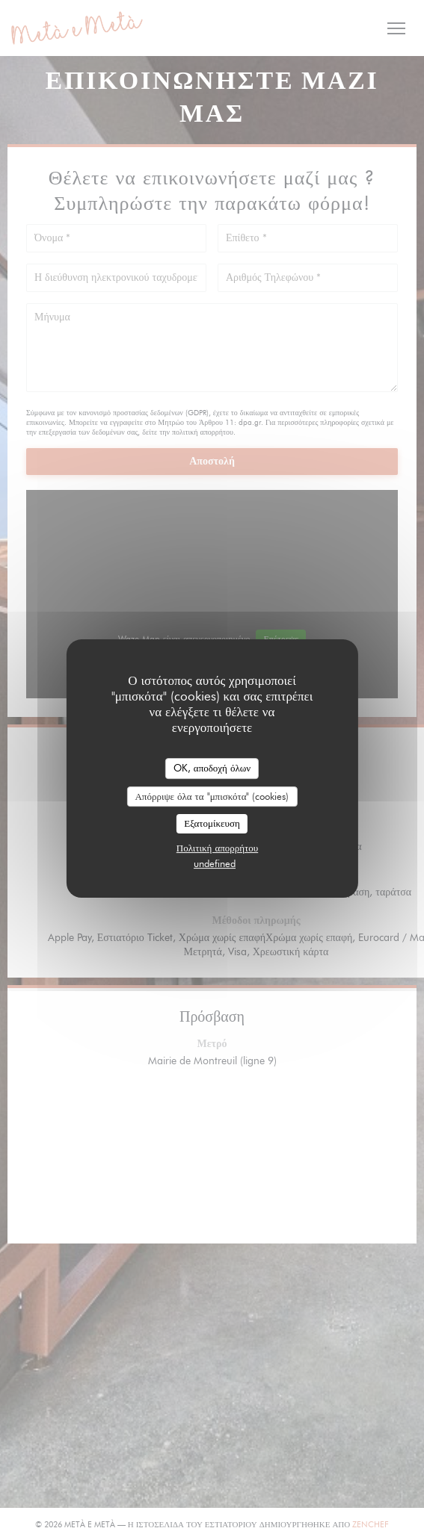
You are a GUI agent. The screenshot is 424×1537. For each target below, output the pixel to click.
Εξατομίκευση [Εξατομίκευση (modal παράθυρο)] (212, 823)
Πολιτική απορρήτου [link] (217, 848)
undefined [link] (215, 863)
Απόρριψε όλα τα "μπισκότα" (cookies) (212, 796)
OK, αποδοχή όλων (212, 768)
